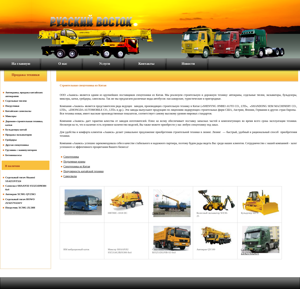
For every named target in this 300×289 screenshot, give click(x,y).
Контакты (146, 63)
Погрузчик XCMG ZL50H (20, 207)
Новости (188, 63)
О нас (62, 63)
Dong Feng (158, 213)
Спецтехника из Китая (76, 166)
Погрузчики (12, 105)
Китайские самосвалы (18, 111)
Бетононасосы (13, 155)
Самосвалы (70, 176)
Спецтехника (71, 156)
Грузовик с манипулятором (21, 150)
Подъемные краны (74, 161)
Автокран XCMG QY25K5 (20, 194)
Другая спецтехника (17, 144)
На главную (21, 63)
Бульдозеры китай (16, 129)
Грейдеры (11, 139)
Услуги (104, 63)
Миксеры (10, 116)
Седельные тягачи (16, 100)
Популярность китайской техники (83, 171)
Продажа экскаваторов (18, 134)
